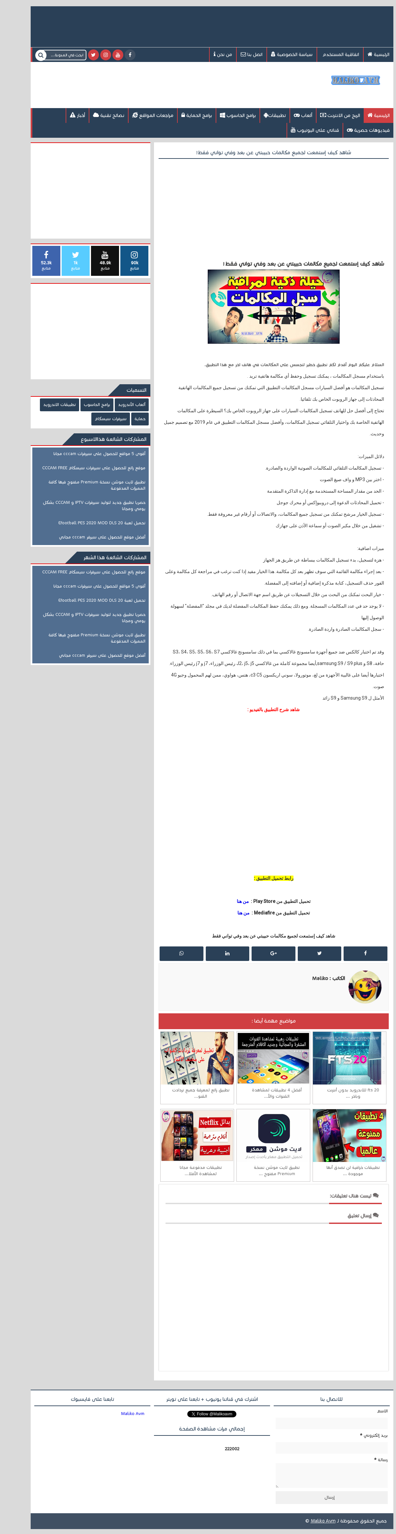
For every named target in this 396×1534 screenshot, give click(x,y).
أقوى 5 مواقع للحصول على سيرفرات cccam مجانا (86, 453)
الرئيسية (365, 54)
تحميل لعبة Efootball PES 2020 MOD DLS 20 (88, 523)
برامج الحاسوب (224, 115)
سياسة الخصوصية (278, 54)
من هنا (229, 901)
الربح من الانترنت (326, 115)
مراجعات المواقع (139, 115)
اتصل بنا (238, 54)
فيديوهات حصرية (354, 130)
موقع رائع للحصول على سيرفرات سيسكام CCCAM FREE (80, 468)
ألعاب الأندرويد (118, 404)
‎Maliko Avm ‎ (119, 1413)
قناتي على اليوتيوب (301, 130)
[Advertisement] (143, 85)
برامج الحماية (183, 115)
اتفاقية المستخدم (326, 54)
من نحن (209, 54)
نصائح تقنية (94, 115)
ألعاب (289, 115)
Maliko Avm (309, 1526)
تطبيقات (261, 115)
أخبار (63, 115)
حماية (126, 418)
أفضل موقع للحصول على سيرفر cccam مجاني (88, 537)
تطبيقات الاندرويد (45, 404)
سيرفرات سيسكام (97, 418)
